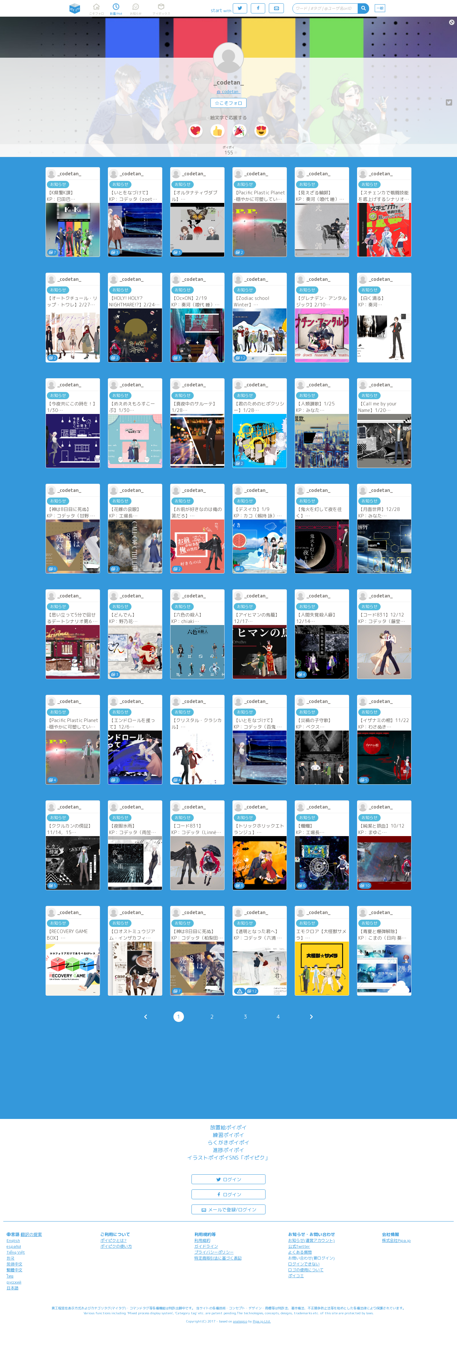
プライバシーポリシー (214, 1252)
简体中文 (14, 1264)
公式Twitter (299, 1246)
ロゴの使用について (306, 1270)
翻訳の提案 (31, 1234)
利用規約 (202, 1240)
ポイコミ (296, 1276)
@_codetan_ (229, 91)
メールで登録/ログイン (228, 1209)
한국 (10, 1258)
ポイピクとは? (113, 1240)
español (14, 1246)
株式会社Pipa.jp (396, 1240)
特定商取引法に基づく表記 (218, 1258)
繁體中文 (14, 1270)
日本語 (12, 1288)
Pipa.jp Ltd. (262, 1321)
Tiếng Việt (16, 1252)
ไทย (10, 1276)
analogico (240, 1321)
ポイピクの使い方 (116, 1246)
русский (14, 1282)
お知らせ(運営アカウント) (311, 1240)
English (13, 1240)
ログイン (228, 1179)
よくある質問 (300, 1252)
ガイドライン (206, 1246)
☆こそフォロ (228, 103)
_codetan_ (228, 82)
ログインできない (304, 1264)
